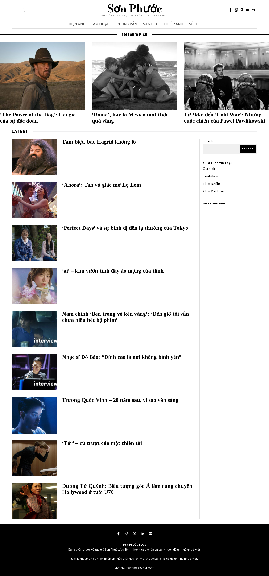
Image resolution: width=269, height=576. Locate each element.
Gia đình (209, 168)
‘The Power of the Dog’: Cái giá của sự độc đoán (38, 118)
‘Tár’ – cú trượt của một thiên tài (102, 443)
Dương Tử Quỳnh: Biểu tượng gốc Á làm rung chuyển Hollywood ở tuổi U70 (127, 489)
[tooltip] (230, 9)
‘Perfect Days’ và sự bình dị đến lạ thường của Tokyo (125, 228)
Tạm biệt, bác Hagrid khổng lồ (99, 142)
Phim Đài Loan (213, 191)
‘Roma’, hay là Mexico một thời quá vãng (129, 118)
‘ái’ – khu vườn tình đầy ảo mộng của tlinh (113, 271)
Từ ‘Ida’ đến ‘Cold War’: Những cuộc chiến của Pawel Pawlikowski (224, 118)
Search (208, 141)
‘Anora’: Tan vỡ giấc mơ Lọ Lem (103, 185)
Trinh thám (210, 176)
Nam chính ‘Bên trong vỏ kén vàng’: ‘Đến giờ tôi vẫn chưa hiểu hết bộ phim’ (125, 317)
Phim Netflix (212, 184)
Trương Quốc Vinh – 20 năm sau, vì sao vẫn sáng (120, 400)
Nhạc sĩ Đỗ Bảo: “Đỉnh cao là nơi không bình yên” (122, 357)
